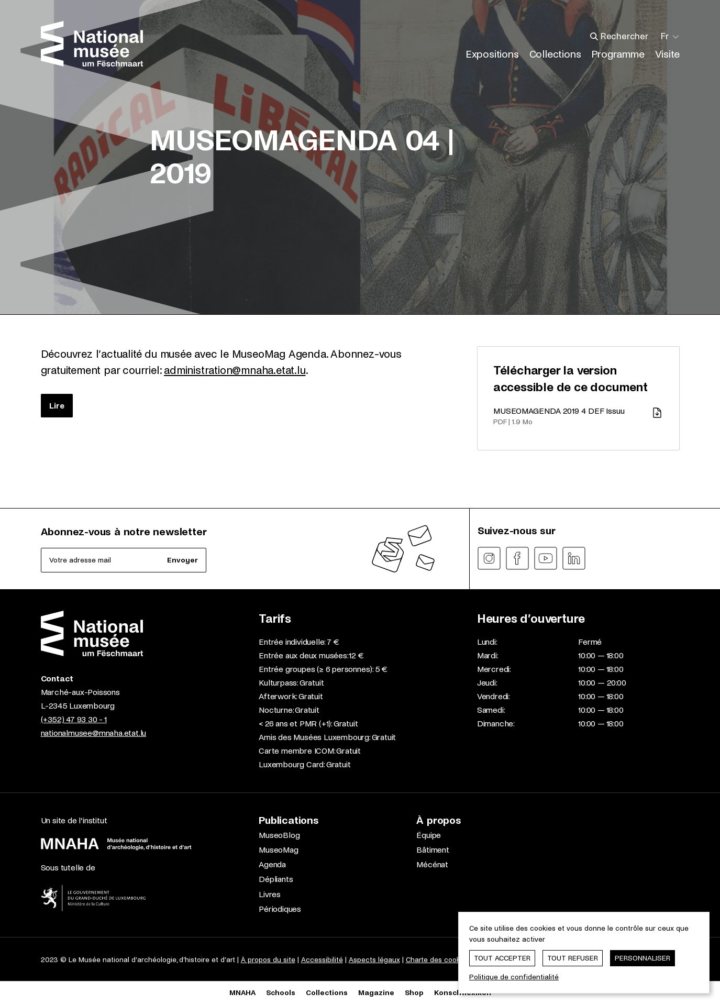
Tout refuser (572, 958)
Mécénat (432, 864)
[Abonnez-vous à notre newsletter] (124, 560)
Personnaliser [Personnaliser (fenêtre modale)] (642, 958)
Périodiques (280, 908)
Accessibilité (322, 960)
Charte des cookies (438, 960)
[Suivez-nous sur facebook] (517, 558)
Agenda (272, 864)
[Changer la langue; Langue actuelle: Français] (670, 36)
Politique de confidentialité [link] (514, 977)
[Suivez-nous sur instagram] (489, 558)
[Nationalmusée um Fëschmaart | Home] (92, 44)
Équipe (428, 835)
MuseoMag (278, 849)
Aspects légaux (374, 960)
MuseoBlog (279, 835)
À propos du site (268, 960)
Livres (270, 894)
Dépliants (276, 879)
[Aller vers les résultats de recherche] (594, 36)
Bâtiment (432, 849)
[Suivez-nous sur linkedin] (573, 558)
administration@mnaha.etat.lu (234, 370)
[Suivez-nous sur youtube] (545, 558)
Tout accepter (502, 958)
